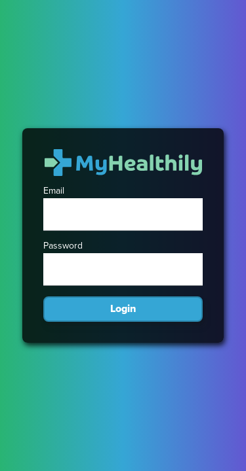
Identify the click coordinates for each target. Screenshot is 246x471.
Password (63, 246)
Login (123, 308)
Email (53, 191)
